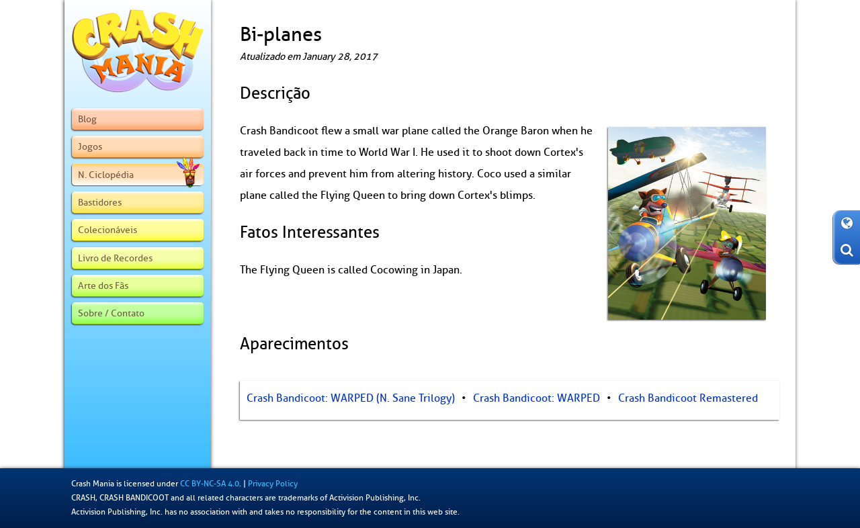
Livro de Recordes (115, 258)
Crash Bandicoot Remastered (688, 398)
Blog (87, 119)
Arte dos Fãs (103, 285)
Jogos (90, 146)
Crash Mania (92, 483)
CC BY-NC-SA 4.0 (209, 483)
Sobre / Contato (111, 313)
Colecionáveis (107, 230)
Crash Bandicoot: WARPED (536, 398)
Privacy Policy (273, 483)
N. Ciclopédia (139, 174)
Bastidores (100, 202)
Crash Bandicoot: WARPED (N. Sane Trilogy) (351, 398)
